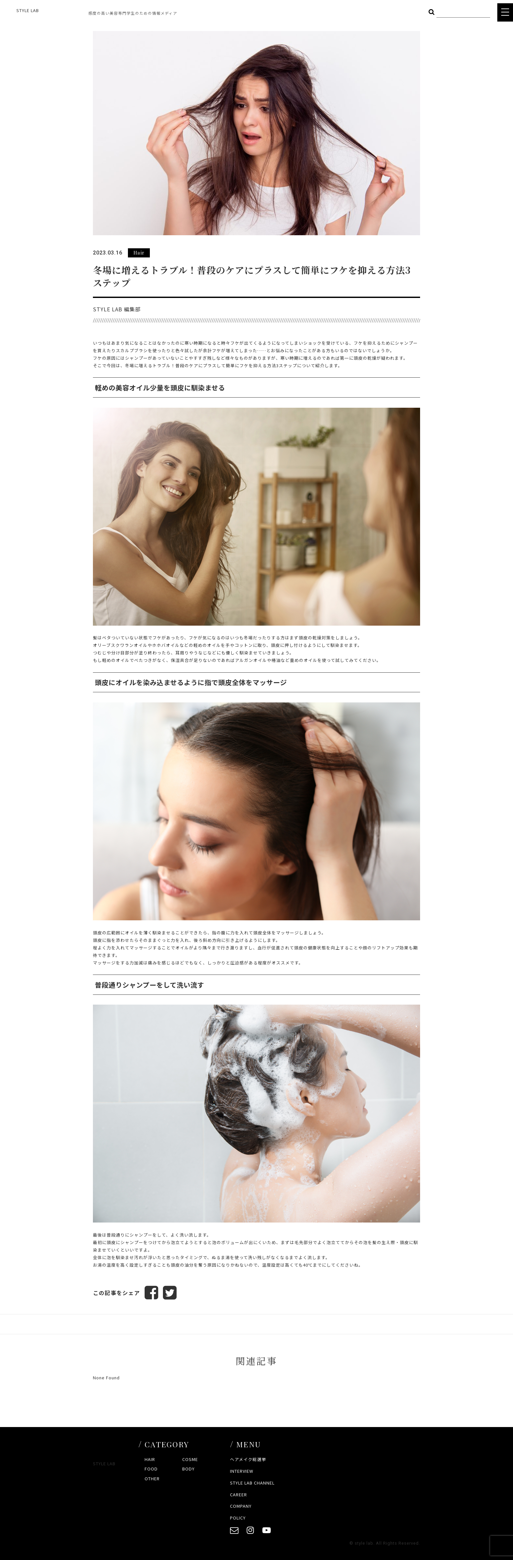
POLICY (238, 1518)
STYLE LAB (27, 10)
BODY (188, 1469)
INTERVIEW (241, 1471)
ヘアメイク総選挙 (248, 1459)
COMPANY (241, 1506)
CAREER (238, 1494)
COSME (190, 1459)
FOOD (151, 1469)
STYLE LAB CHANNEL (252, 1483)
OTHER (152, 1478)
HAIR (150, 1459)
